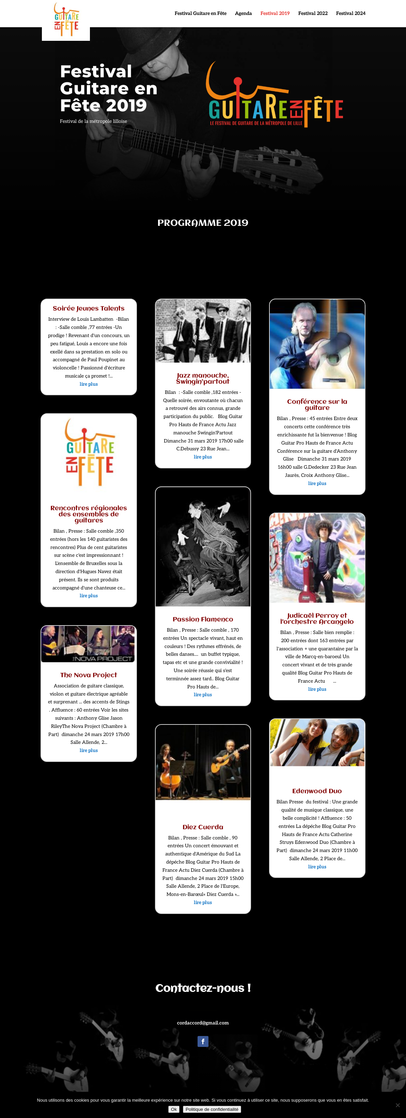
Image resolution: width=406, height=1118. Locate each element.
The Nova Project (88, 675)
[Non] (397, 1105)
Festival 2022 (313, 13)
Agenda (243, 13)
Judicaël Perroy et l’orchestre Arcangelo (317, 619)
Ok (174, 1109)
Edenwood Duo (317, 791)
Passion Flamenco (203, 619)
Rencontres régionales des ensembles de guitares (88, 514)
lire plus (89, 384)
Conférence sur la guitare (317, 405)
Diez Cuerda (203, 827)
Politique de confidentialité (212, 1109)
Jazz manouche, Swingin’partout (203, 378)
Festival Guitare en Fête (201, 13)
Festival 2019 (275, 13)
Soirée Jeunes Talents (89, 308)
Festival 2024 (350, 13)
